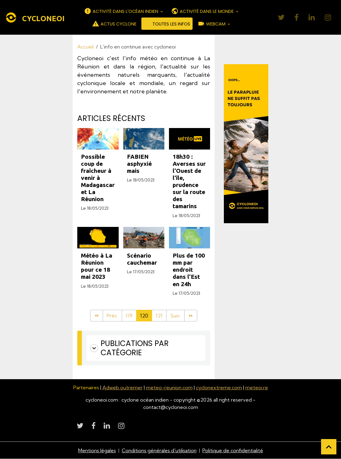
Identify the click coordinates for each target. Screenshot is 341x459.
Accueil (85, 47)
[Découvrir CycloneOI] (246, 143)
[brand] (30, 17)
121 (159, 316)
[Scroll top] (328, 446)
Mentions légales (97, 450)
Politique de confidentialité (232, 450)
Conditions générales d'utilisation (159, 450)
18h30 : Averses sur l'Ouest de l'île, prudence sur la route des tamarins (189, 181)
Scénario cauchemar (142, 259)
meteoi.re (256, 387)
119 (129, 316)
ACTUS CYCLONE (114, 23)
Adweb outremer (122, 387)
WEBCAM (212, 23)
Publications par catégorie (129, 348)
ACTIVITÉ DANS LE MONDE (203, 11)
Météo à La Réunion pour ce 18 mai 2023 (96, 266)
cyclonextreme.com (219, 387)
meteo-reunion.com (169, 387)
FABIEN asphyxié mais (139, 163)
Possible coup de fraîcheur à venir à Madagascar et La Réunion (98, 177)
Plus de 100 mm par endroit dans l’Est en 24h (189, 269)
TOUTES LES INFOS (167, 23)
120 (144, 316)
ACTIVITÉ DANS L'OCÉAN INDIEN (121, 11)
